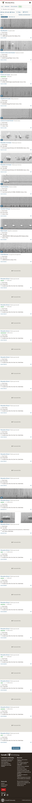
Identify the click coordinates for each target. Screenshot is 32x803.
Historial (2, 783)
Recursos (19, 757)
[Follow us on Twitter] (5, 795)
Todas (20, 6)
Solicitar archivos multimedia (23, 766)
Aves (2, 6)
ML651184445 (3, 261)
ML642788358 (4, 287)
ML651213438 (3, 171)
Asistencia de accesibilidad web (23, 782)
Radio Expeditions (4, 762)
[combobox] (17, 9)
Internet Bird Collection (6, 763)
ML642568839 (4, 742)
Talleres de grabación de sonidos (24, 777)
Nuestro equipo (4, 784)
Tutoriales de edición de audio (23, 770)
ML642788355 (4, 364)
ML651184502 (3, 216)
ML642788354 (4, 412)
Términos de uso (20, 785)
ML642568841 (4, 637)
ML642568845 (4, 585)
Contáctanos (3, 786)
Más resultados (16, 748)
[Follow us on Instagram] (7, 795)
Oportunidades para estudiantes (23, 778)
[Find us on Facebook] (2, 795)
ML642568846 (4, 559)
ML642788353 (4, 388)
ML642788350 (4, 437)
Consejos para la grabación (22, 762)
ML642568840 (4, 611)
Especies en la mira (21, 767)
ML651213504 (3, 105)
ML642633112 (3, 509)
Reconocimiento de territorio (23, 781)
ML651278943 (4, 59)
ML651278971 (3, 37)
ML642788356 (4, 340)
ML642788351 (4, 461)
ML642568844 (4, 690)
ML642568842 (4, 716)
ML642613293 (4, 533)
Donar (3, 789)
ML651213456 (3, 127)
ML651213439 (3, 149)
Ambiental (7, 6)
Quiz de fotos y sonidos (22, 769)
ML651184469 (3, 239)
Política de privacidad (21, 784)
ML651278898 (4, 83)
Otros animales (14, 6)
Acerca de (4, 781)
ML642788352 (4, 485)
